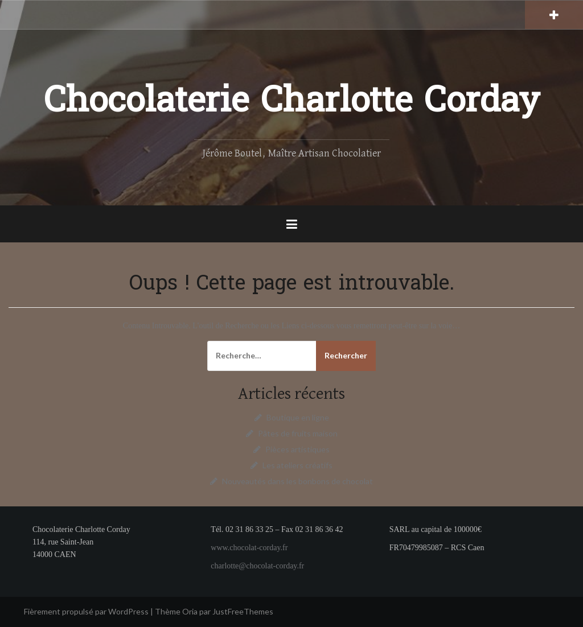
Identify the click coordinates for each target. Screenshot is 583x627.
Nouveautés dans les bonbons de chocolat (297, 481)
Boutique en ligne (297, 417)
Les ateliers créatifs (297, 465)
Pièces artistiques (297, 449)
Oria (190, 611)
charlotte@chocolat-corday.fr (257, 566)
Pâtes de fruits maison (298, 433)
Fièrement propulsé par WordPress (86, 611)
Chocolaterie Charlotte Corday (292, 103)
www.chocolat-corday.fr (249, 547)
